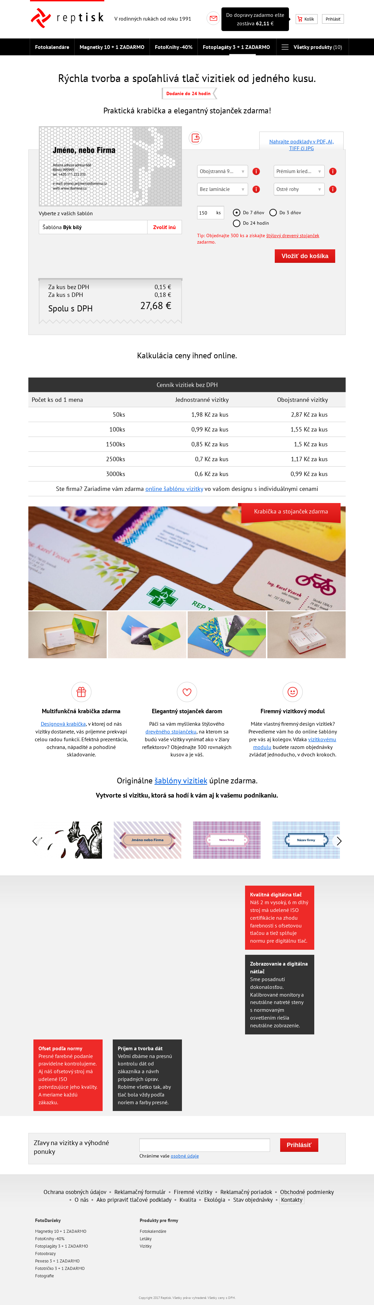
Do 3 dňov (290, 212)
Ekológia (214, 1199)
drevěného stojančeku (170, 731)
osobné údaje (185, 1156)
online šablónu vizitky (174, 489)
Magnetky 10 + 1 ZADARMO (112, 47)
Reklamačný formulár (140, 1192)
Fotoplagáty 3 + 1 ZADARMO (236, 47)
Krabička (265, 511)
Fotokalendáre (52, 47)
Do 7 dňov (253, 212)
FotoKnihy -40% (173, 47)
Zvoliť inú (164, 227)
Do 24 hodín (256, 223)
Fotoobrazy (45, 1253)
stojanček (295, 511)
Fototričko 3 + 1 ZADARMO (60, 1268)
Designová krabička (63, 723)
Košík (306, 19)
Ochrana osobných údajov (75, 1192)
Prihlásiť (333, 19)
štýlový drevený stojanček (292, 235)
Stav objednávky (253, 1199)
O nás (81, 1199)
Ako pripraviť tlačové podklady (134, 1199)
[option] (147, 840)
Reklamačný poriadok (246, 1192)
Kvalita (188, 1199)
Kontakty (291, 1199)
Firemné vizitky (193, 1192)
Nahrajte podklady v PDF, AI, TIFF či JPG (301, 144)
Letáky (146, 1239)
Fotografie (44, 1276)
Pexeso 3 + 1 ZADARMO (57, 1261)
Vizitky (146, 1246)
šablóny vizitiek (181, 780)
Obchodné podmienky (307, 1192)
